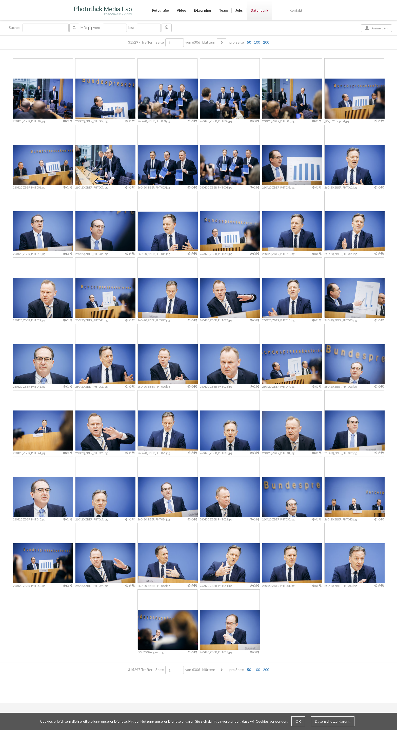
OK (298, 721)
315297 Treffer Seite (146, 42)
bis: (131, 27)
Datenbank (259, 10)
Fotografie (160, 10)
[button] (167, 28)
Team (223, 10)
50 (249, 42)
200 (266, 42)
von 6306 (193, 42)
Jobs (239, 10)
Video (181, 10)
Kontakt (295, 10)
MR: (84, 27)
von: (96, 27)
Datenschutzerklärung (332, 721)
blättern (209, 42)
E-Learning (202, 10)
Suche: (15, 27)
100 (257, 42)
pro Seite (248, 42)
